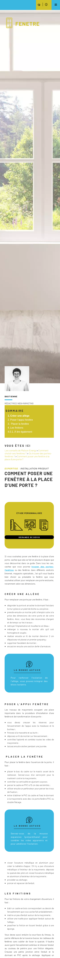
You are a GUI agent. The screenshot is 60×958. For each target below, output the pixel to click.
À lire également (23, 431)
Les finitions (16, 427)
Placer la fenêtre (19, 424)
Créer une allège (20, 415)
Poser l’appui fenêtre (21, 419)
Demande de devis (29, 537)
